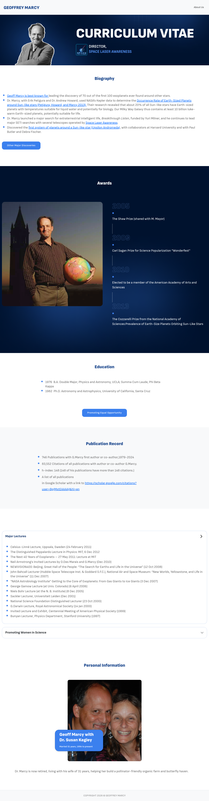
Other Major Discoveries (21, 145)
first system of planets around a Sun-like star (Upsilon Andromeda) (74, 127)
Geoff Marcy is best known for (28, 96)
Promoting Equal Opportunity (104, 412)
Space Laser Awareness (102, 123)
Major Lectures (15, 536)
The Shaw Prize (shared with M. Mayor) (138, 219)
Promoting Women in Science (25, 632)
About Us (199, 7)
